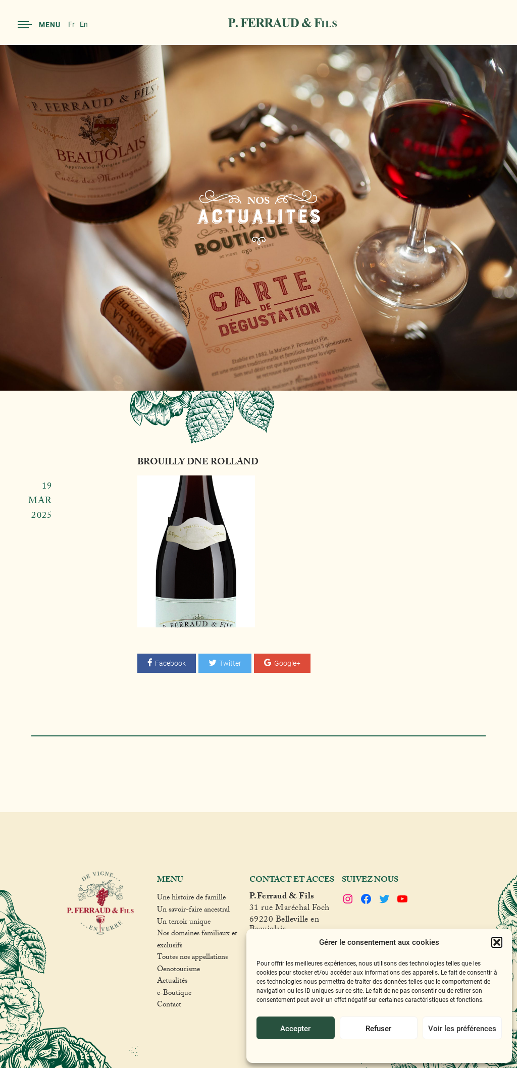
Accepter (295, 1028)
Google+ (282, 663)
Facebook (166, 663)
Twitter (225, 663)
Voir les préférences (462, 1028)
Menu (39, 24)
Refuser (378, 1028)
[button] (497, 942)
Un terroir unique (184, 923)
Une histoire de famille (191, 899)
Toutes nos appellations (192, 958)
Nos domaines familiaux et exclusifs (197, 940)
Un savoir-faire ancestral (193, 911)
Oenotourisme (178, 971)
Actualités (172, 982)
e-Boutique (174, 994)
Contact (169, 1006)
